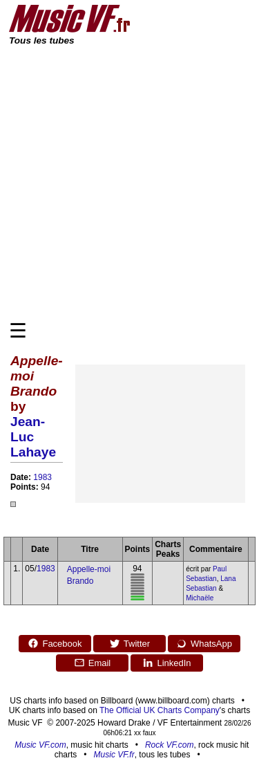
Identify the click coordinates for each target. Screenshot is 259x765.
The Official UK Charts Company (159, 710)
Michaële (199, 598)
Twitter (129, 643)
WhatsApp (204, 643)
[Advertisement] (129, 182)
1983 (42, 477)
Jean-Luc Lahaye (33, 436)
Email (92, 662)
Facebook (54, 643)
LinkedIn (166, 662)
